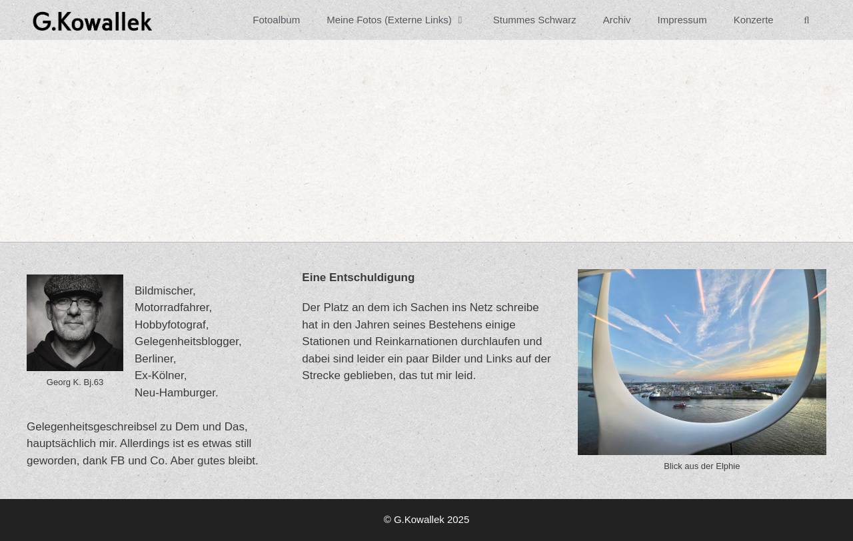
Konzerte (754, 19)
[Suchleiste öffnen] (806, 20)
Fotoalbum (276, 19)
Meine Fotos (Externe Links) (403, 20)
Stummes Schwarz (534, 19)
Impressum (681, 19)
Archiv (617, 19)
